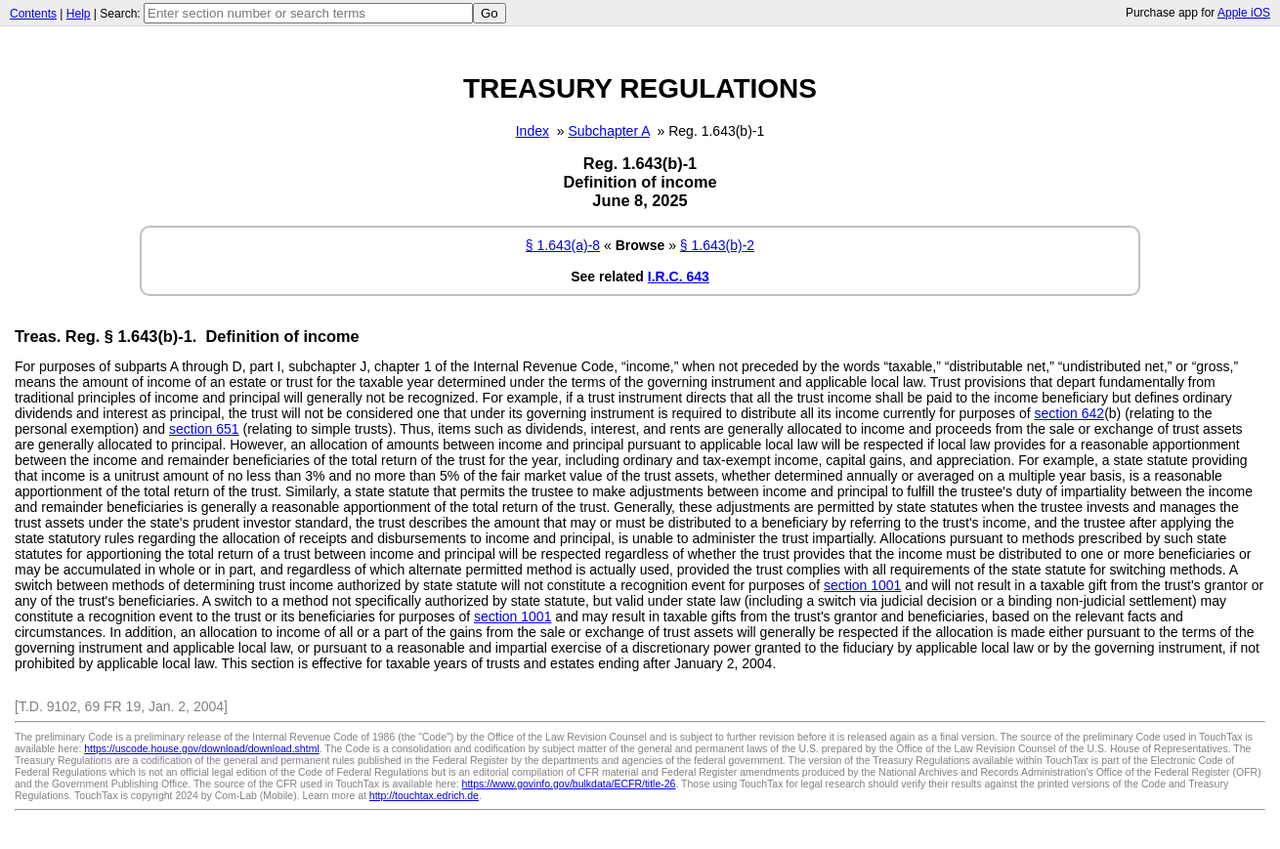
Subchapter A (608, 131)
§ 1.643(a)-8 (563, 245)
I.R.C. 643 (678, 276)
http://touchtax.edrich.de (424, 795)
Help (78, 14)
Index (532, 131)
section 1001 (862, 585)
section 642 (1070, 413)
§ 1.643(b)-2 (717, 245)
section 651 (204, 429)
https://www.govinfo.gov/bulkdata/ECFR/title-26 (569, 783)
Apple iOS (1243, 13)
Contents (33, 14)
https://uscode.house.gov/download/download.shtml (202, 748)
